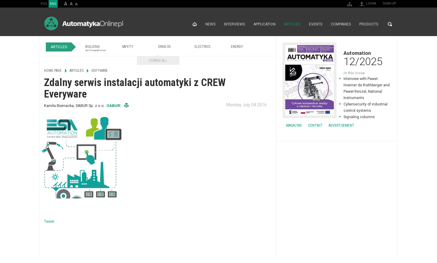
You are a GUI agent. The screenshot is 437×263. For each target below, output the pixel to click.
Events (315, 24)
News (210, 24)
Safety (127, 47)
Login (371, 3)
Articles (292, 24)
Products (368, 24)
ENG (53, 4)
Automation (337, 58)
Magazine (294, 125)
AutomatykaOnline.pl (83, 23)
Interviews (234, 24)
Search (390, 24)
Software (99, 70)
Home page (194, 24)
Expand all (158, 60)
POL (44, 4)
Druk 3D (164, 47)
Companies (341, 24)
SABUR (113, 105)
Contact (315, 125)
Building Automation (95, 49)
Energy (237, 47)
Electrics (202, 47)
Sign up (389, 3)
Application (264, 24)
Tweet (49, 221)
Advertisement (341, 125)
